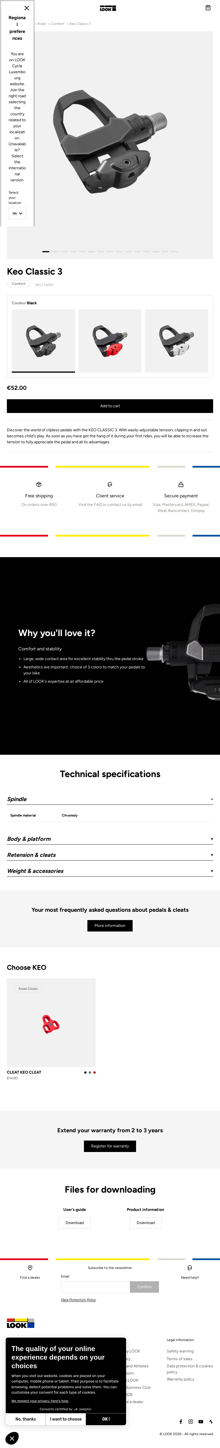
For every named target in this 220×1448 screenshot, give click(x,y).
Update (94, 772)
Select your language (60, 744)
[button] (12, 1438)
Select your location (59, 705)
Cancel (126, 772)
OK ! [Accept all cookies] (60, 1419)
